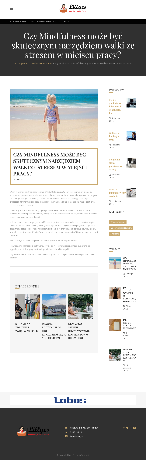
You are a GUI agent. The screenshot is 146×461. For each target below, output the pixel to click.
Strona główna (20, 63)
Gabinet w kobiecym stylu (114, 136)
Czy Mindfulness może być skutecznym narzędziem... (130, 263)
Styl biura (64, 21)
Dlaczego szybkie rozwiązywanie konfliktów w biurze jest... (78, 331)
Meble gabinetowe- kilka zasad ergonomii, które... (116, 106)
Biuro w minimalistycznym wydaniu (118, 192)
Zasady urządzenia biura (43, 21)
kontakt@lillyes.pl (77, 436)
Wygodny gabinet (18, 21)
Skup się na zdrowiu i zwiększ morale (26, 327)
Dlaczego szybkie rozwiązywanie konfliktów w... (131, 355)
